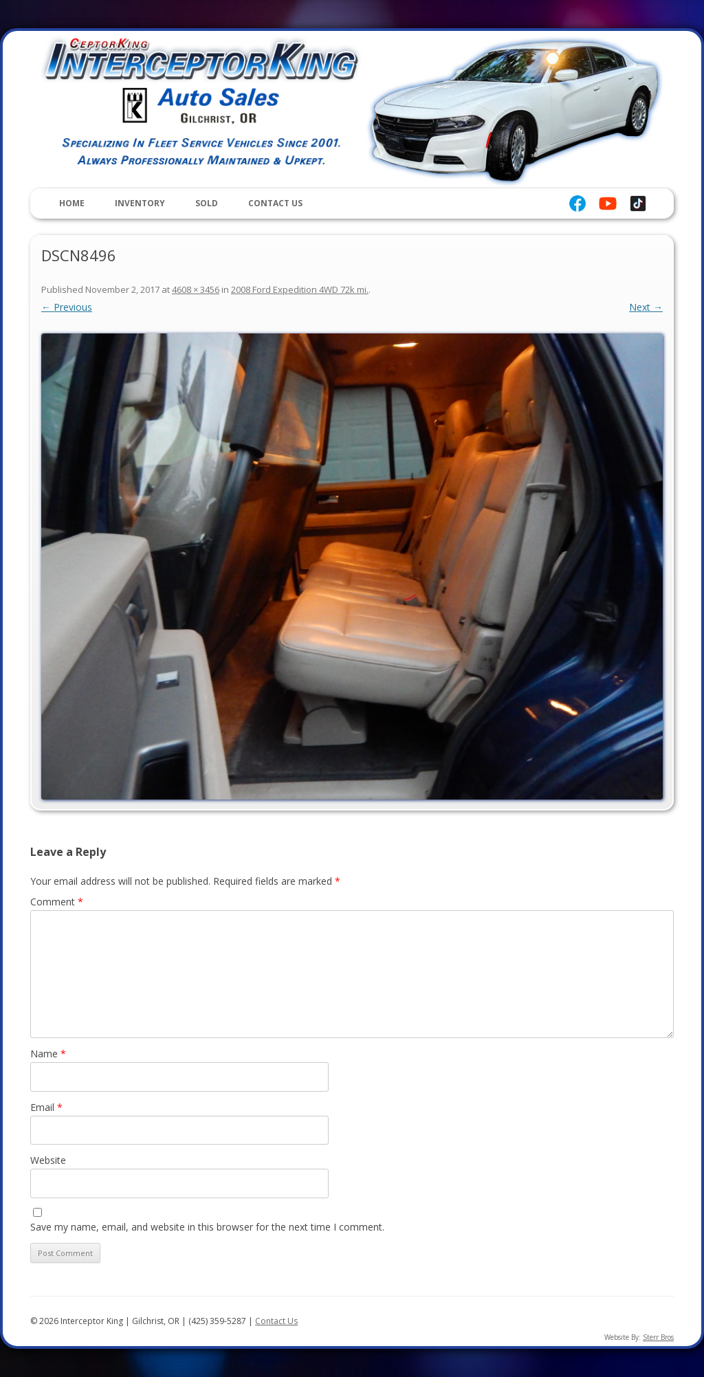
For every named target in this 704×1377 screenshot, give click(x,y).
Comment (56, 901)
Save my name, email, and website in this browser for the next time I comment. (207, 1226)
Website (48, 1160)
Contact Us (275, 203)
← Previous (66, 306)
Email (46, 1107)
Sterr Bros (658, 1337)
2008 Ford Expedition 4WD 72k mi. (299, 289)
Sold (206, 203)
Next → (646, 306)
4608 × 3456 (195, 289)
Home (72, 203)
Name (48, 1053)
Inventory (140, 203)
